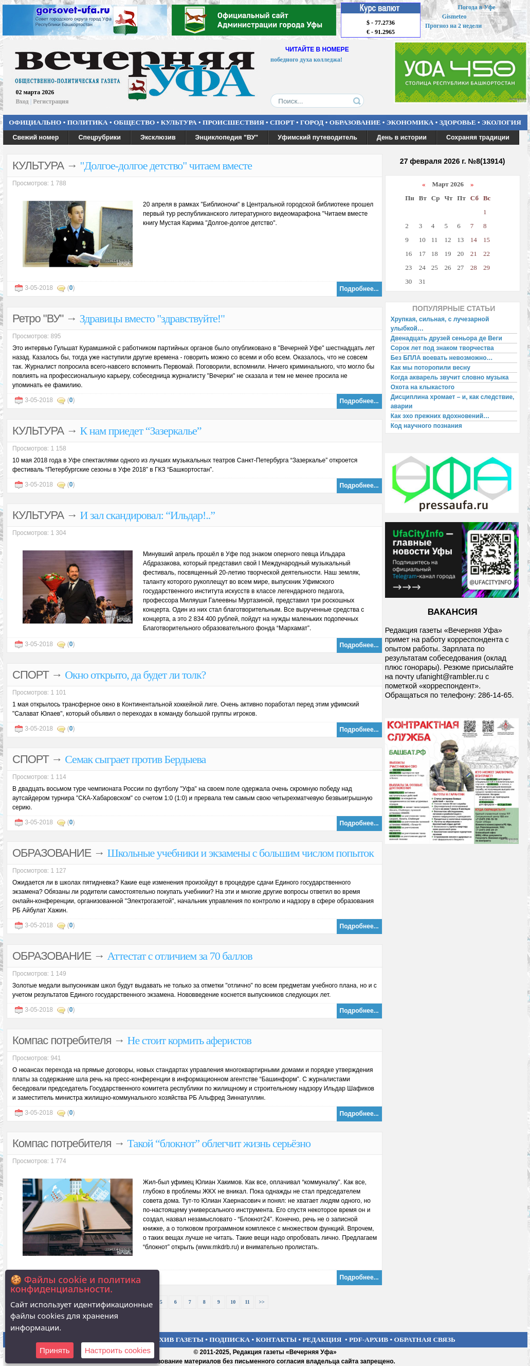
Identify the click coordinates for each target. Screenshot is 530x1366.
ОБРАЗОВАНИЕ (355, 122)
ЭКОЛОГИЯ (501, 122)
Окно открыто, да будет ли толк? (135, 674)
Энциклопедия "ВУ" (227, 137)
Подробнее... (359, 288)
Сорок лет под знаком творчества (442, 348)
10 (232, 1302)
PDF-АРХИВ (368, 1339)
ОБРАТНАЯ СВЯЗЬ (424, 1339)
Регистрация (50, 101)
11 (247, 1302)
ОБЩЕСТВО (134, 122)
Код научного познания (426, 425)
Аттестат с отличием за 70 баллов (179, 955)
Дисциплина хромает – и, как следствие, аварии (453, 401)
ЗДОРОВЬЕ (458, 122)
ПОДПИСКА (229, 1339)
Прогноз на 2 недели (453, 25)
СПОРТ (282, 122)
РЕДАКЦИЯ (321, 1339)
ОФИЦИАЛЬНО (35, 122)
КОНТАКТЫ (276, 1339)
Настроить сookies (118, 1350)
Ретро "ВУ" (37, 318)
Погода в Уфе (476, 7)
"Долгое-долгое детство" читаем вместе (166, 165)
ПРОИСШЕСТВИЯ (233, 122)
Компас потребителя (61, 1040)
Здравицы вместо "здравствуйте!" (152, 318)
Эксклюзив (158, 137)
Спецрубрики (99, 137)
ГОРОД (311, 122)
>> (261, 1302)
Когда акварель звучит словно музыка (450, 377)
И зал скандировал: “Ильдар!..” (147, 515)
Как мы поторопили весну (430, 367)
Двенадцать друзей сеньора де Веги (446, 338)
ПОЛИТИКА (87, 122)
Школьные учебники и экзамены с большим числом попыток (240, 852)
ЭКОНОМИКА (410, 122)
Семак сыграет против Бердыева (135, 759)
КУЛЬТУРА (179, 122)
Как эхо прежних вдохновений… (440, 416)
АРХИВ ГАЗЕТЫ (177, 1339)
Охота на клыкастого (422, 387)
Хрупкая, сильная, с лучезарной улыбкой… (440, 324)
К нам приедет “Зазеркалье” (141, 430)
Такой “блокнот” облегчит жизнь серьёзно (218, 1143)
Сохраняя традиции (477, 137)
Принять (55, 1350)
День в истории (402, 137)
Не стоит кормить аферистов (189, 1040)
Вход (22, 101)
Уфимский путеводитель (317, 137)
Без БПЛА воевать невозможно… (442, 357)
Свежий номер (36, 137)
